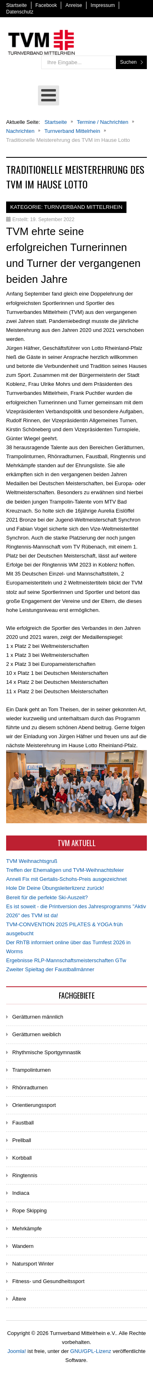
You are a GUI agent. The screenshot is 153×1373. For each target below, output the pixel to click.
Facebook (46, 5)
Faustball (23, 1123)
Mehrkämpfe (27, 1228)
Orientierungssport (34, 1105)
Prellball (21, 1140)
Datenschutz (19, 12)
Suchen (128, 62)
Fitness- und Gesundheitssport (48, 1281)
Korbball (22, 1158)
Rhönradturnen (30, 1087)
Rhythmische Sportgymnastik (46, 1052)
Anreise (73, 5)
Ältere (19, 1299)
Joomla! (16, 1351)
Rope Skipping (29, 1210)
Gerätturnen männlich (37, 1017)
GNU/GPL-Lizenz (90, 1351)
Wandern (22, 1246)
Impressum (103, 5)
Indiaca (20, 1193)
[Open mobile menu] (48, 95)
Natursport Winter (33, 1264)
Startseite (16, 5)
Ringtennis (24, 1175)
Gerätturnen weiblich (36, 1034)
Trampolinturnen (31, 1070)
